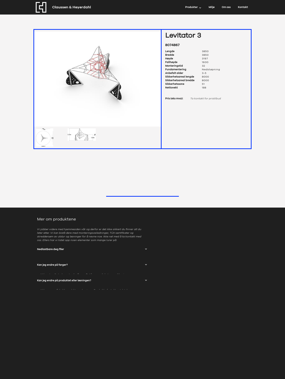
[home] (62, 7)
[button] (193, 7)
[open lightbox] (97, 78)
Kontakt (243, 7)
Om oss (226, 7)
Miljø (211, 7)
